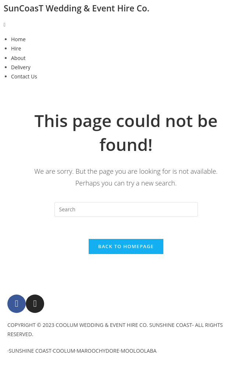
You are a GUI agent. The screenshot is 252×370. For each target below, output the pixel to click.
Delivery (21, 67)
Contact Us (24, 76)
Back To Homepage (126, 246)
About (18, 57)
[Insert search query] (126, 209)
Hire (16, 48)
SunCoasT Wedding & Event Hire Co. (76, 8)
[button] (126, 24)
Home (18, 39)
